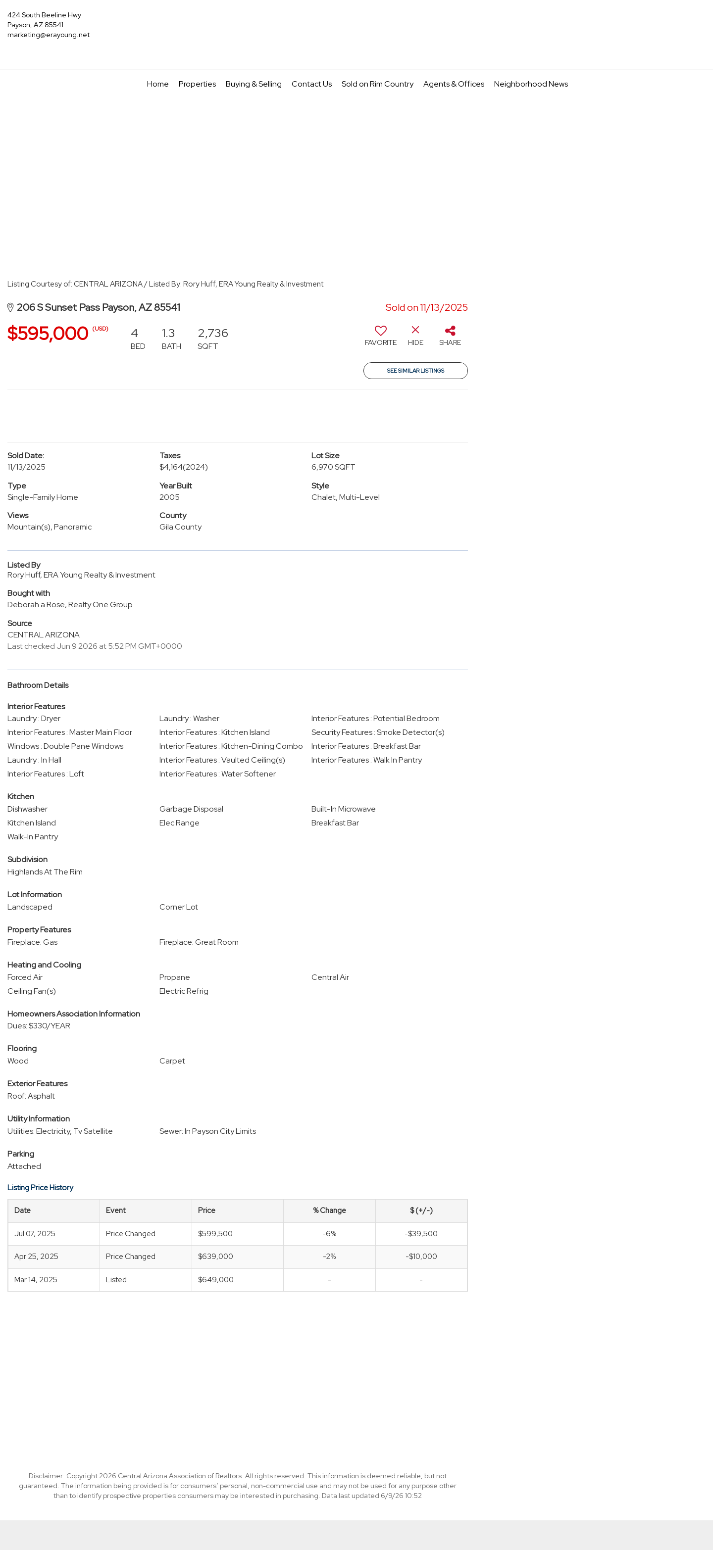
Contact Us (312, 84)
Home (158, 84)
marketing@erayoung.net (48, 34)
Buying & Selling (254, 84)
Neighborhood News (531, 84)
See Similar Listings (415, 370)
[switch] (380, 339)
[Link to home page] (356, 22)
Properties (197, 84)
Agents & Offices (453, 84)
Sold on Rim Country (377, 84)
